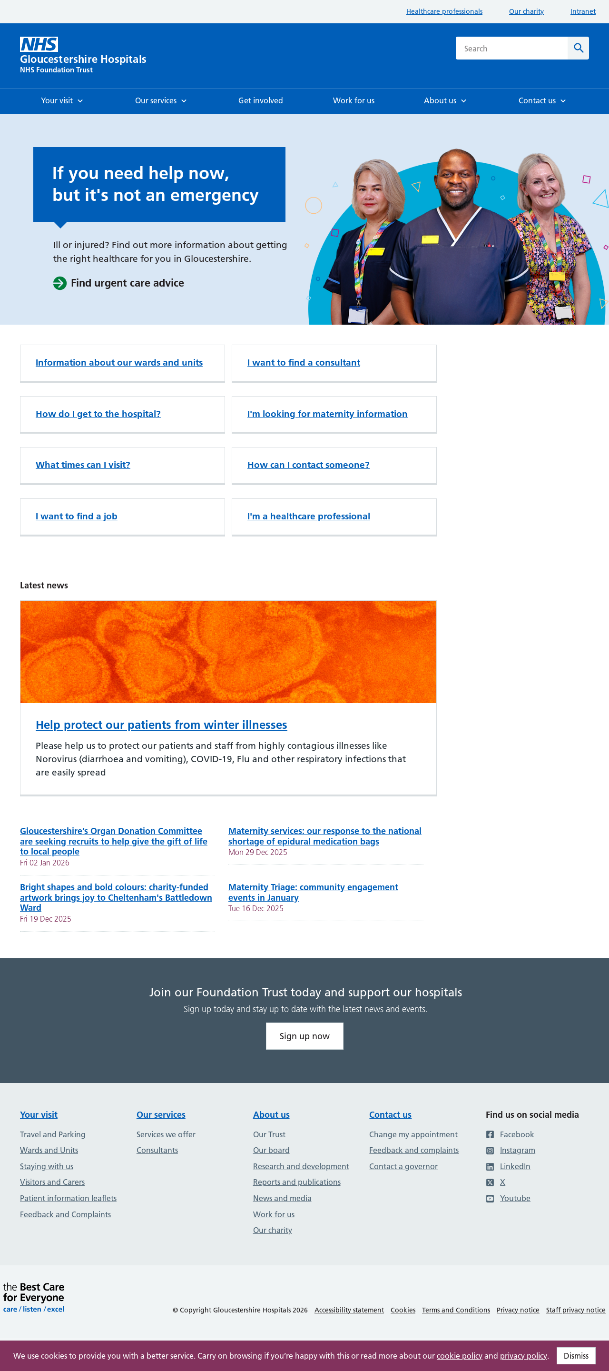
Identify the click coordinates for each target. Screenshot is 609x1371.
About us (271, 1114)
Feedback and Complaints (65, 1214)
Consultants (157, 1150)
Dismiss (576, 1356)
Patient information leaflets (68, 1198)
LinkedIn (508, 1166)
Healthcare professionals (444, 11)
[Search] (578, 48)
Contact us (390, 1114)
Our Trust (269, 1134)
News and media (282, 1198)
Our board (271, 1150)
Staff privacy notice (576, 1310)
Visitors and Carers (52, 1182)
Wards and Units (49, 1150)
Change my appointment (413, 1134)
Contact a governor (403, 1166)
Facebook (510, 1134)
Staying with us (46, 1166)
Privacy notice (518, 1310)
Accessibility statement (349, 1310)
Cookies (403, 1310)
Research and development (301, 1166)
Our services (161, 1114)
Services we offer (166, 1134)
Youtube (508, 1198)
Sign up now (305, 1036)
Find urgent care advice (118, 283)
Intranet (583, 11)
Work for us (274, 1214)
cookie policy (459, 1356)
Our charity (526, 11)
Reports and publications (297, 1182)
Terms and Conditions (456, 1310)
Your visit (39, 1114)
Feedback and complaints (414, 1150)
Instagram (510, 1150)
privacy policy (523, 1356)
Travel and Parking (53, 1134)
